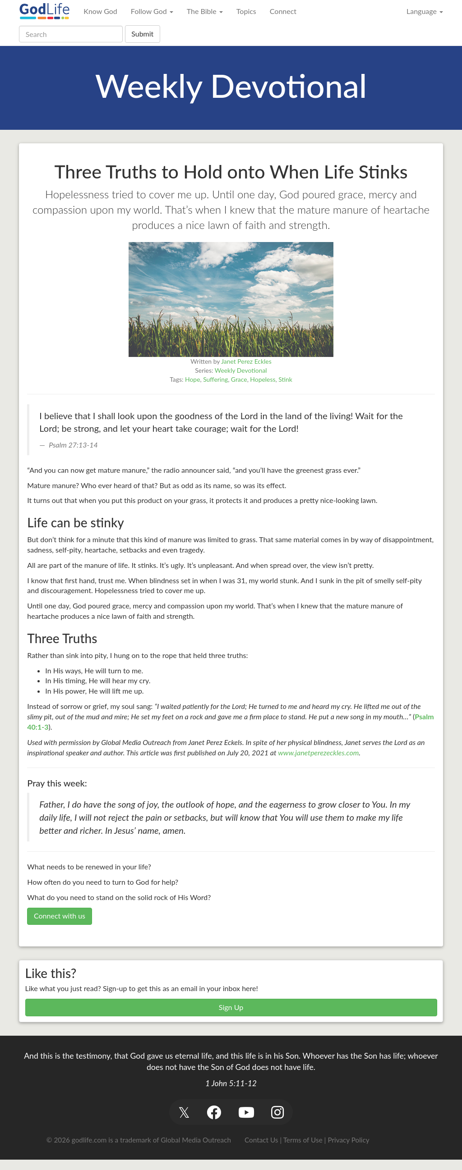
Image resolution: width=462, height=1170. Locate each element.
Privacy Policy (348, 1140)
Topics (246, 11)
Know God (100, 11)
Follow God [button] (152, 11)
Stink (285, 379)
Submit (142, 33)
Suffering (215, 379)
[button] (184, 1112)
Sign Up (231, 1007)
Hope (192, 379)
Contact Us (261, 1140)
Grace (239, 379)
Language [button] (425, 11)
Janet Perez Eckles (246, 361)
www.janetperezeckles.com (318, 752)
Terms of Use (303, 1140)
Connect (283, 11)
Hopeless (262, 379)
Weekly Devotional (241, 370)
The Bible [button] (205, 11)
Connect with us (59, 915)
